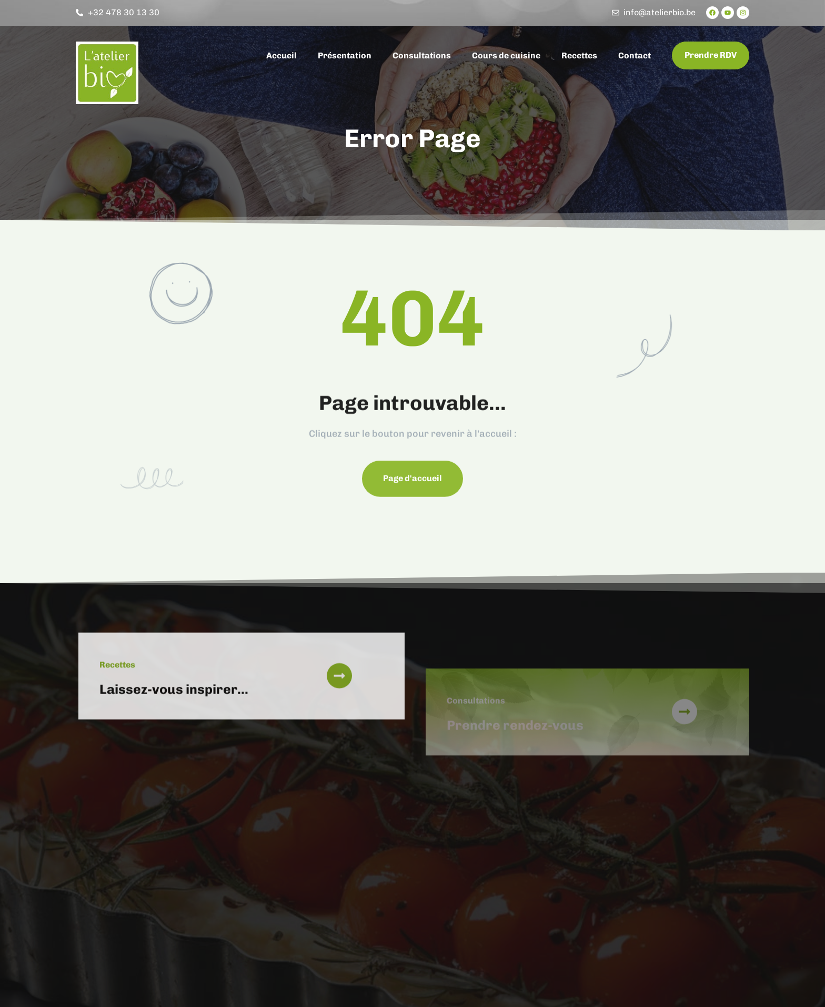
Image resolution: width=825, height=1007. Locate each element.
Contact (634, 55)
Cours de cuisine (506, 55)
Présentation (344, 55)
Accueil (281, 55)
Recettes (579, 55)
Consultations (422, 55)
